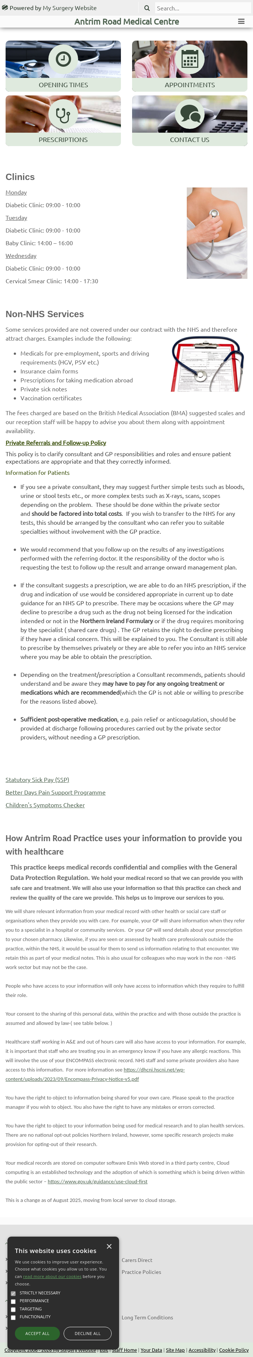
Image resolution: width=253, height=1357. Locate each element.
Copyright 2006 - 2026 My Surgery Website (50, 1350)
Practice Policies (141, 1271)
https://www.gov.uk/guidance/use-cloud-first (97, 1181)
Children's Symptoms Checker (45, 804)
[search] (203, 7)
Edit (104, 1350)
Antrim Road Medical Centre (126, 21)
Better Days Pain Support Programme (56, 792)
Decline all (88, 1333)
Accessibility (202, 1350)
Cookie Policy (234, 1350)
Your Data (151, 1350)
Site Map (175, 1350)
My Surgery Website (70, 7)
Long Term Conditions (147, 1317)
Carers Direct (137, 1259)
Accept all (37, 1333)
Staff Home (124, 1350)
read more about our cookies (52, 1276)
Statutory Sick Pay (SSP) (37, 779)
